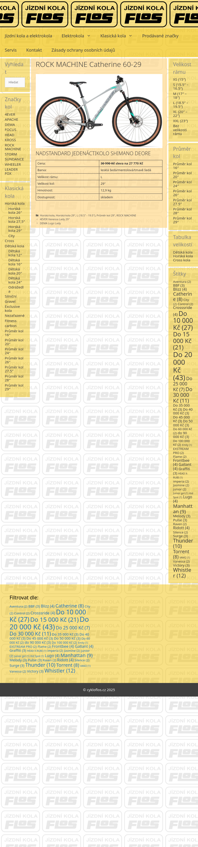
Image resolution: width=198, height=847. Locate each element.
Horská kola (47, 215)
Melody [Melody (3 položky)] (182, 515)
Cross (9, 240)
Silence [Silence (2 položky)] (180, 532)
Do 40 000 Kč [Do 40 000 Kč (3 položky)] (183, 411)
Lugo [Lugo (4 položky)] (52, 655)
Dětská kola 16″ (15, 262)
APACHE (11, 119)
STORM (11, 154)
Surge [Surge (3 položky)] (180, 535)
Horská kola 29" (65, 215)
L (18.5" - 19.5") (86, 215)
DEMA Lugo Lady (50, 223)
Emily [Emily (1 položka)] (187, 445)
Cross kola (181, 260)
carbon (10, 325)
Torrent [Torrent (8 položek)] (181, 554)
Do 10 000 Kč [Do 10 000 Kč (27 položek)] (183, 320)
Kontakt (34, 50)
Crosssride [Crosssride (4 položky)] (43, 613)
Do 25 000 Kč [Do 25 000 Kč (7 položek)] (182, 384)
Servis (11, 50)
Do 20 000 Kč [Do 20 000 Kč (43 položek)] (182, 366)
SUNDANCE (14, 159)
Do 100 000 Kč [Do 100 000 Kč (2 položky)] (181, 443)
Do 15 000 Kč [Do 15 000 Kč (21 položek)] (182, 340)
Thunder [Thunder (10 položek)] (183, 543)
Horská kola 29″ (15, 228)
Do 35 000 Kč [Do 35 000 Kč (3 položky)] (181, 407)
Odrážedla (16, 289)
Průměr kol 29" (106, 215)
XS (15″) (179, 79)
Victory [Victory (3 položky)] (181, 565)
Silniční (10, 296)
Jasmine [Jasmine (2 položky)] (181, 485)
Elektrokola (79, 36)
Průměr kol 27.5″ (14, 369)
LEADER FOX (11, 171)
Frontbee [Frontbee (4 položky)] (63, 646)
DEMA (10, 124)
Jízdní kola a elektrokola (28, 36)
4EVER (10, 114)
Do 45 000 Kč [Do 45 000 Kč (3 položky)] (181, 419)
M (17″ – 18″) (180, 95)
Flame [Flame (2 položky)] (180, 456)
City (11, 235)
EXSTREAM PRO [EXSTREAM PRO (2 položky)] (181, 451)
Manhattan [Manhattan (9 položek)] (183, 508)
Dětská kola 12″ (15, 253)
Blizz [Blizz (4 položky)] (180, 289)
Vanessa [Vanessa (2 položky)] (181, 561)
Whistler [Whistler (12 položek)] (182, 572)
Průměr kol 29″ (14, 387)
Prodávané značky (160, 36)
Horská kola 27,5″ (16, 219)
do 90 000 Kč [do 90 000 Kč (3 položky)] (181, 434)
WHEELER (13, 164)
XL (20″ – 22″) (180, 113)
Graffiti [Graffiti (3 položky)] (181, 470)
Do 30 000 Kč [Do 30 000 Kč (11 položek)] (183, 395)
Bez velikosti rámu (180, 129)
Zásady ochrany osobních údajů (83, 50)
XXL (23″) (180, 120)
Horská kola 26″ (15, 210)
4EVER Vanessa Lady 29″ (55, 219)
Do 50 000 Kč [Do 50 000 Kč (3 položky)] (183, 423)
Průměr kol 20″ (14, 342)
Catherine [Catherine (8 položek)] (182, 296)
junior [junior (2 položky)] (179, 489)
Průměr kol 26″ (14, 360)
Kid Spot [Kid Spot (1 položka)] (37, 656)
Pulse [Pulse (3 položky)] (180, 520)
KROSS (10, 139)
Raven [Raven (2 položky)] (180, 524)
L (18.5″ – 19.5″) (180, 104)
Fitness (10, 320)
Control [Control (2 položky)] (185, 304)
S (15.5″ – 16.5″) (180, 86)
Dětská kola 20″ (15, 271)
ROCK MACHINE (126, 215)
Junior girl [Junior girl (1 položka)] (180, 493)
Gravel (10, 301)
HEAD (9, 134)
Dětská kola (14, 246)
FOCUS (10, 129)
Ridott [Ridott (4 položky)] (181, 527)
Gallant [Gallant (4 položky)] (84, 646)
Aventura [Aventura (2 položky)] (182, 281)
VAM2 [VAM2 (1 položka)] (185, 557)
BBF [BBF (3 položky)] (179, 285)
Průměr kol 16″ (14, 333)
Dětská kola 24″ (15, 280)
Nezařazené (15, 315)
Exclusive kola (12, 308)
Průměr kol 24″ (14, 351)
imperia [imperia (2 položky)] (181, 481)
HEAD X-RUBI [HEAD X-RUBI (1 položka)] (36, 651)
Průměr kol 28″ (14, 378)
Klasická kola (118, 36)
